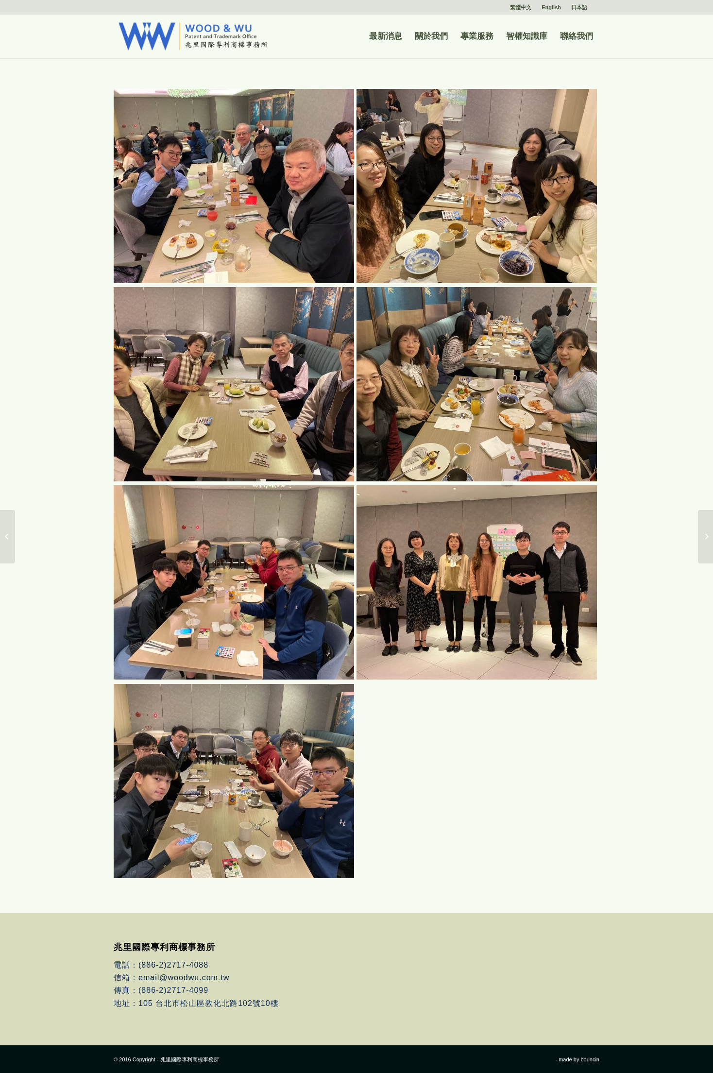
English (551, 7)
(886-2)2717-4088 (173, 965)
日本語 (579, 7)
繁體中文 (520, 7)
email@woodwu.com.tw (183, 977)
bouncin (589, 1059)
